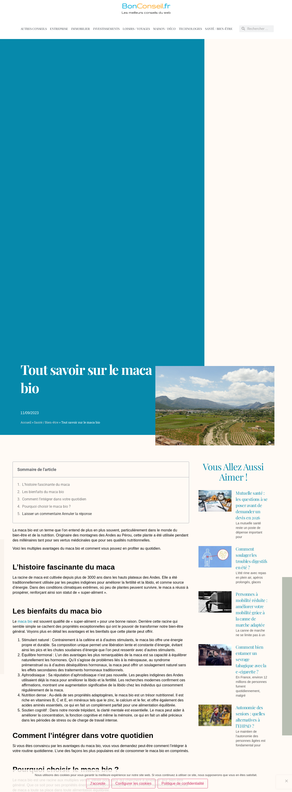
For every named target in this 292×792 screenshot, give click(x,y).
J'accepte (97, 784)
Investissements (106, 29)
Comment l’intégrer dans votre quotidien (54, 499)
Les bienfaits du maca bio (43, 492)
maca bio (25, 621)
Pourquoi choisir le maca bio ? (46, 506)
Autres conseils (34, 29)
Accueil (26, 422)
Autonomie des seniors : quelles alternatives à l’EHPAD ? (250, 716)
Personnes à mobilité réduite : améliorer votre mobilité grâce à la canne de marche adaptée (251, 609)
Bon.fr (146, 6)
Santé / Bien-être (218, 29)
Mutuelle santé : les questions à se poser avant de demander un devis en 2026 (251, 505)
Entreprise (59, 29)
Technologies (190, 29)
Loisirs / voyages (136, 29)
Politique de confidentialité (183, 784)
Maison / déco (164, 29)
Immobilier (80, 29)
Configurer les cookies (133, 784)
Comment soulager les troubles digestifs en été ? (251, 558)
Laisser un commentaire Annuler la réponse (57, 514)
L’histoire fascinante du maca (46, 484)
